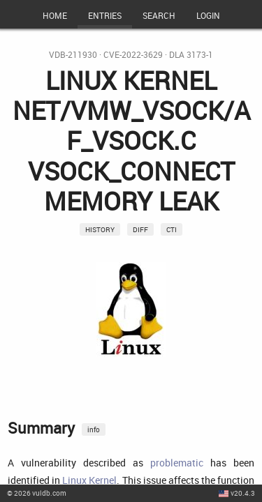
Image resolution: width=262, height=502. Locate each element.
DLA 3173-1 (191, 55)
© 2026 (36, 493)
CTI (171, 229)
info (93, 429)
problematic (176, 462)
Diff (140, 229)
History (100, 229)
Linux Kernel (89, 480)
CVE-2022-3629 (133, 55)
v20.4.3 (243, 493)
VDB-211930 (73, 55)
